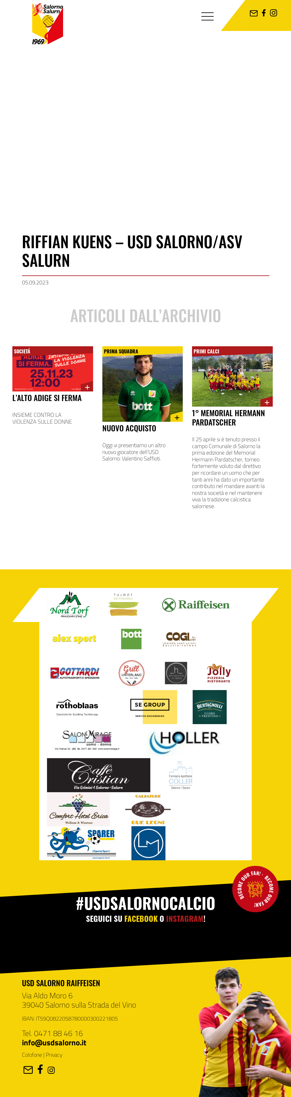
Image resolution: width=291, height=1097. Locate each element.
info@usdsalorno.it (54, 1042)
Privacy (54, 1054)
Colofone (32, 1054)
